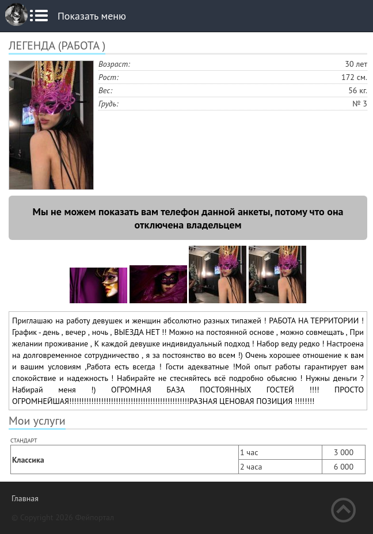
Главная (25, 498)
